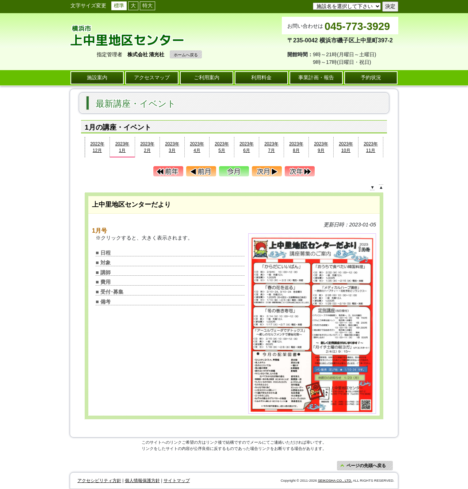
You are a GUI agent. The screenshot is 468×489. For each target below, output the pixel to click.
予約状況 (371, 77)
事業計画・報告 (316, 77)
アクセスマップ (152, 77)
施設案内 (97, 77)
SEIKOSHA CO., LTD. (335, 480)
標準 (119, 5)
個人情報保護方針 (142, 480)
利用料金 (261, 77)
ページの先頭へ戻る (366, 465)
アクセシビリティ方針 (99, 480)
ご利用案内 (206, 77)
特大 (147, 5)
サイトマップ (177, 480)
